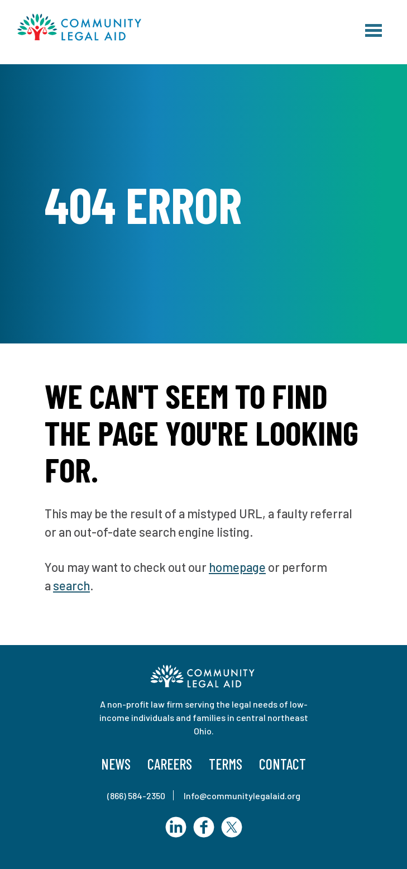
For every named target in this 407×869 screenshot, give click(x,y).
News (116, 763)
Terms (225, 763)
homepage (237, 567)
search (71, 585)
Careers (169, 763)
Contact (282, 763)
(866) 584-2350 (136, 795)
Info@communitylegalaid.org (242, 795)
